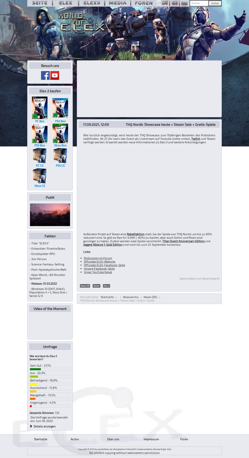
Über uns (113, 439)
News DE (85, 285)
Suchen (215, 3)
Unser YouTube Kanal (98, 272)
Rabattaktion (135, 234)
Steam (96, 285)
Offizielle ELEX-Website (99, 261)
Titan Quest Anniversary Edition (183, 241)
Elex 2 (106, 285)
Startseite (40, 439)
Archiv (75, 439)
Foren (184, 439)
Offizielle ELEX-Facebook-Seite (104, 265)
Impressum (151, 439)
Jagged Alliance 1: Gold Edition (102, 244)
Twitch (195, 138)
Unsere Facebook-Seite (99, 268)
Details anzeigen (43, 426)
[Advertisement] (149, 89)
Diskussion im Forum (98, 258)
